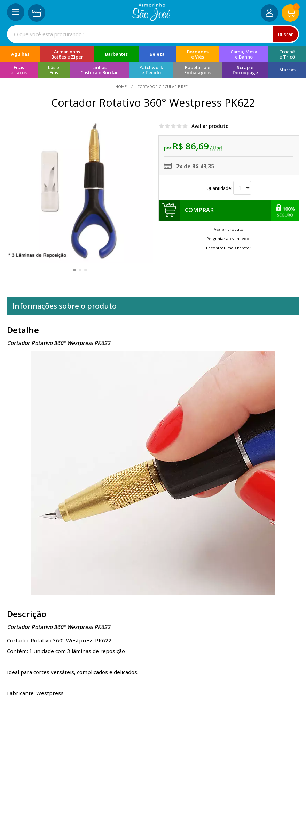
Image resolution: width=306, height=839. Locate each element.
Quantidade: (228, 188)
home (121, 86)
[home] (151, 18)
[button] (74, 270)
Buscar (285, 34)
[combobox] (153, 34)
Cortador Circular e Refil (163, 86)
